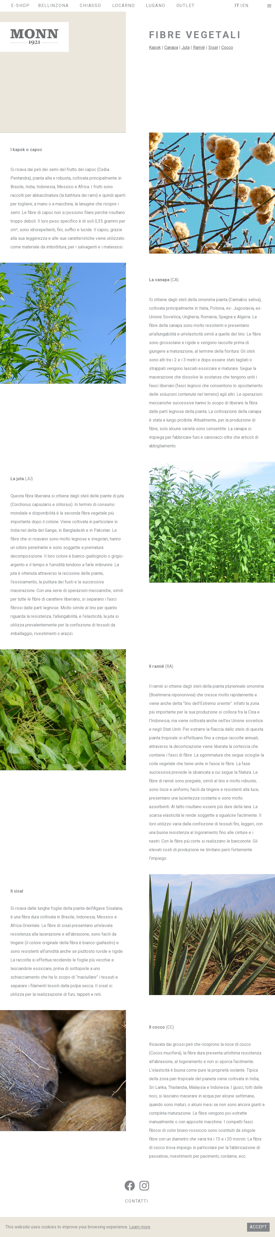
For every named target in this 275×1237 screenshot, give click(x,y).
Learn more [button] (139, 1226)
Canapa (171, 47)
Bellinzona (53, 5)
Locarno (123, 5)
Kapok (155, 47)
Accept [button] (258, 1226)
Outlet (185, 5)
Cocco (227, 47)
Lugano (155, 5)
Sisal (213, 47)
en (245, 5)
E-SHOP (20, 5)
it (237, 5)
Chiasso (90, 5)
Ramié (199, 47)
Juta (186, 47)
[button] (269, 6)
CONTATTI (137, 1201)
